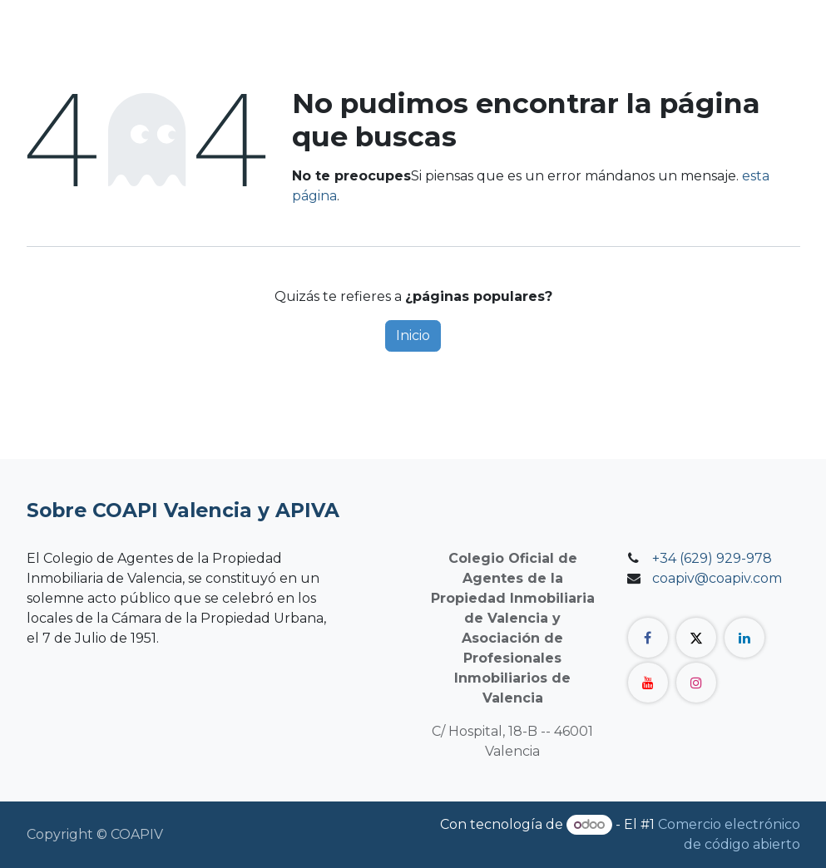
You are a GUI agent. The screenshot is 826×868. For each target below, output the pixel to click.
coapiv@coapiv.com (717, 578)
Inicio (413, 335)
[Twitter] (696, 638)
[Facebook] (648, 638)
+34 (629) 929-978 (712, 558)
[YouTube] (648, 683)
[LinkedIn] (744, 638)
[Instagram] (696, 683)
